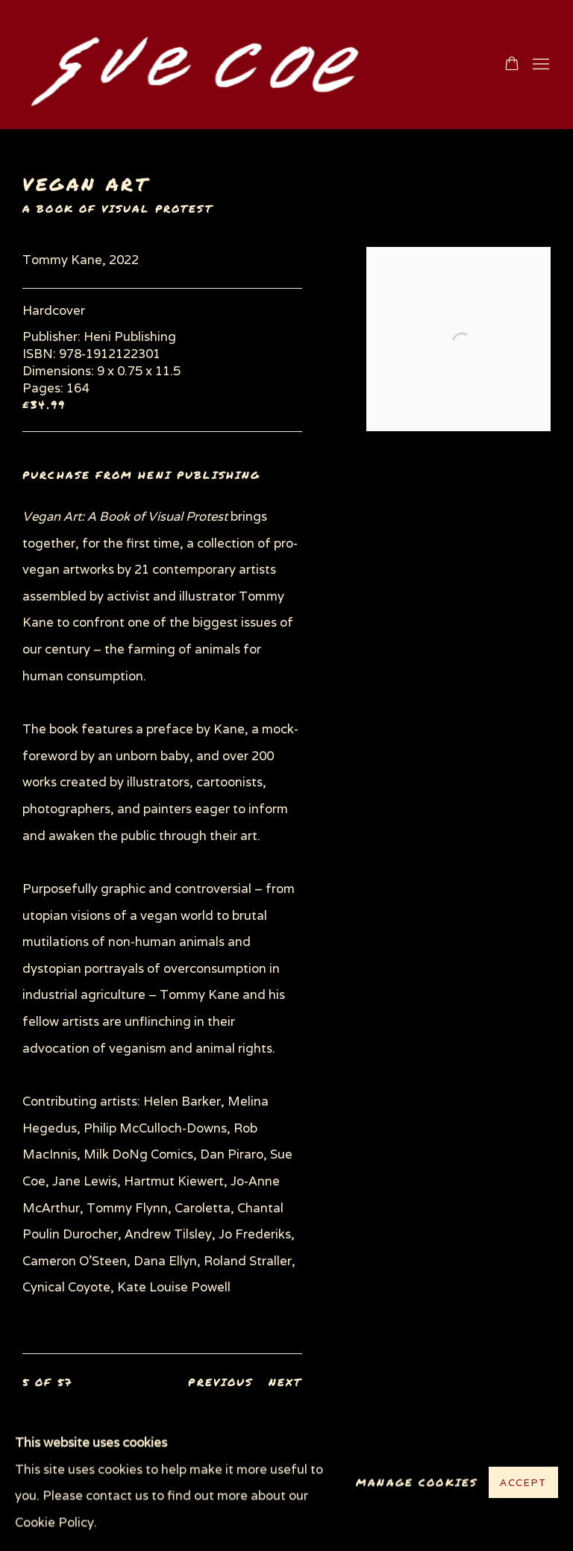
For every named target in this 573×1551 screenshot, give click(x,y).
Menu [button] (539, 65)
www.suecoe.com (194, 64)
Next (286, 1382)
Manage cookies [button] (417, 1483)
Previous (220, 1382)
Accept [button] (523, 1483)
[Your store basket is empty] (512, 65)
